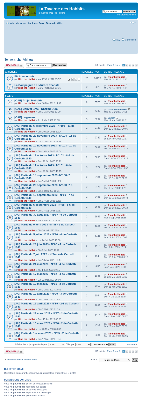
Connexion (130, 39)
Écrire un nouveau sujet (14, 65)
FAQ (118, 39)
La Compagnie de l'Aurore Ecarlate (36, 85)
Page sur (113, 65)
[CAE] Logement (25, 117)
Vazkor (111, 118)
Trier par (78, 344)
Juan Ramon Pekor (117, 109)
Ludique (32, 23)
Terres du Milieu (54, 23)
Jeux (41, 23)
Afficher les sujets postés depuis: (40, 344)
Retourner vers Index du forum (22, 359)
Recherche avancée (126, 14)
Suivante (131, 344)
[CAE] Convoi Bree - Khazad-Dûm (36, 108)
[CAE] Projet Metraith (28, 100)
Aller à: (94, 359)
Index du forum (18, 23)
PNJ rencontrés (24, 76)
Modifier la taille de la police (133, 22)
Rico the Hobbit (26, 79)
